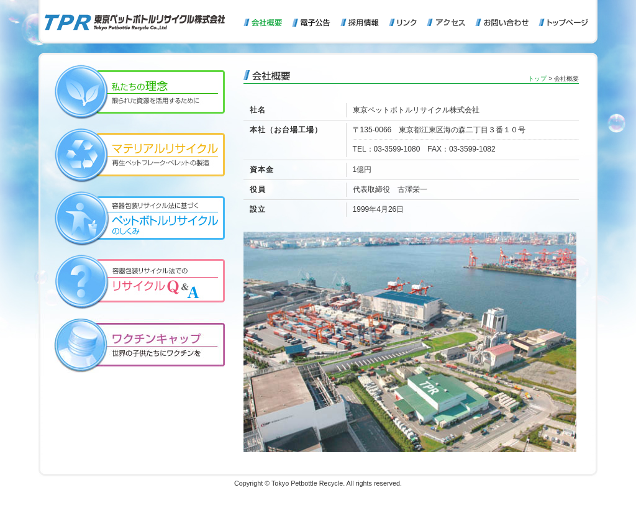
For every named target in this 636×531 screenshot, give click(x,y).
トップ (537, 78)
